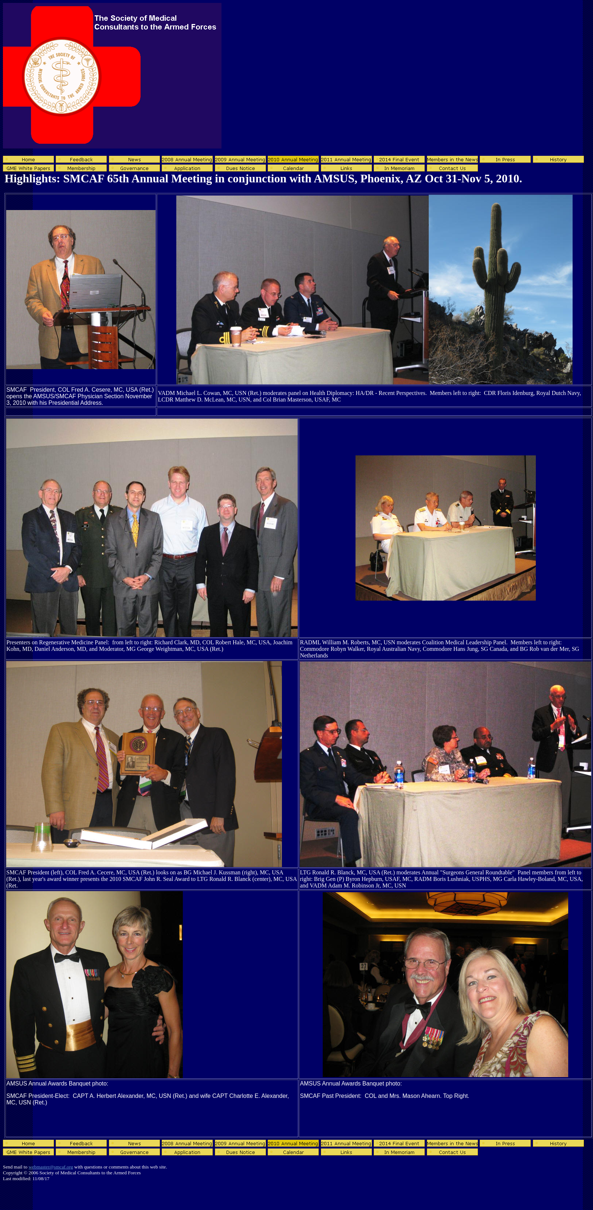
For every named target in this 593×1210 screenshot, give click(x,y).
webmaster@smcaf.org (50, 1167)
